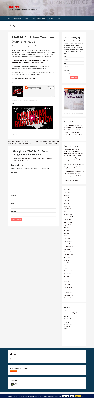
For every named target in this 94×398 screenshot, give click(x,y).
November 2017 (68, 295)
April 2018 (66, 282)
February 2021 (68, 241)
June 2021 (66, 230)
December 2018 (68, 271)
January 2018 (67, 290)
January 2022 (67, 211)
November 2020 (68, 249)
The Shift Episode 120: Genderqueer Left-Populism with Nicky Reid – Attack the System (74, 174)
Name (13, 195)
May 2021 (66, 233)
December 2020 (68, 246)
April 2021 (66, 236)
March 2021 (67, 238)
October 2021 (67, 219)
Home (9, 18)
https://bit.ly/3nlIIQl (30, 78)
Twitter (13, 354)
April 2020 (66, 268)
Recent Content (41, 18)
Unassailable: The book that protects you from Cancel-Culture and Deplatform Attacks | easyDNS (73, 151)
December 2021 (68, 214)
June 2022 (66, 198)
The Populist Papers (29, 18)
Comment (14, 172)
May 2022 (66, 200)
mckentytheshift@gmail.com (71, 313)
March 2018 (67, 284)
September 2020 (68, 254)
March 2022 (67, 206)
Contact (58, 18)
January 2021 (67, 244)
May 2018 (66, 279)
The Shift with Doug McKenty (16, 100)
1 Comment (39, 46)
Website (13, 211)
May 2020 (66, 265)
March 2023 (67, 192)
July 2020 (66, 260)
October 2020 (67, 252)
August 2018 (67, 273)
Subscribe (74, 77)
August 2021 (67, 225)
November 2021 (68, 217)
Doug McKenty (29, 46)
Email (13, 203)
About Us (50, 18)
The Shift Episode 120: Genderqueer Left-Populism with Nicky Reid (72, 178)
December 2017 (68, 292)
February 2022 (68, 209)
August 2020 (67, 257)
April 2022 (66, 203)
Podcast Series (17, 18)
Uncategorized (20, 134)
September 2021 (68, 222)
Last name (67, 70)
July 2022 (66, 195)
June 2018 (66, 276)
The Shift (14, 6)
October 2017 (67, 298)
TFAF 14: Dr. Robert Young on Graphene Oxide (29, 100)
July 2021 (66, 227)
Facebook (13, 358)
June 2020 (66, 263)
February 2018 (68, 287)
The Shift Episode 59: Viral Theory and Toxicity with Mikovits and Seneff (74, 167)
